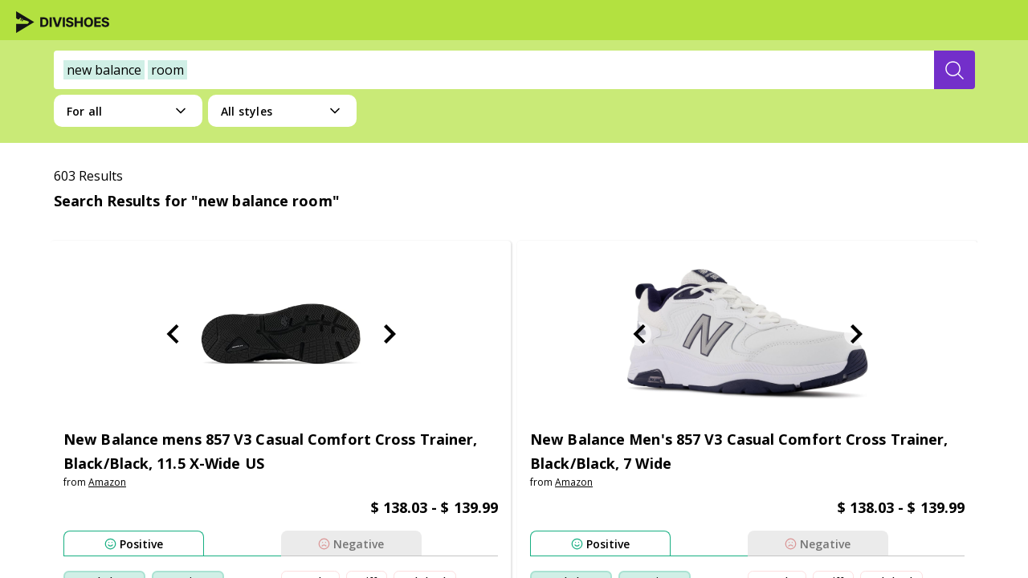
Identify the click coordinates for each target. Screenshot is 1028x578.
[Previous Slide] (173, 334)
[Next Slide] (389, 334)
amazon (107, 482)
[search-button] (954, 70)
